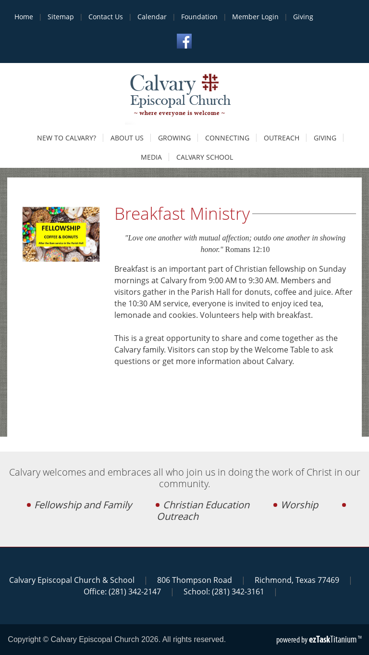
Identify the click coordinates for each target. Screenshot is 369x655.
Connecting (227, 137)
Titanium (333, 639)
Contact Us (105, 16)
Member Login (255, 16)
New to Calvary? (66, 137)
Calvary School (204, 157)
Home (23, 16)
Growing (174, 137)
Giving (303, 16)
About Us (127, 137)
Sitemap (61, 16)
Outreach (281, 137)
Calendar (152, 16)
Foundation (199, 16)
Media (151, 157)
